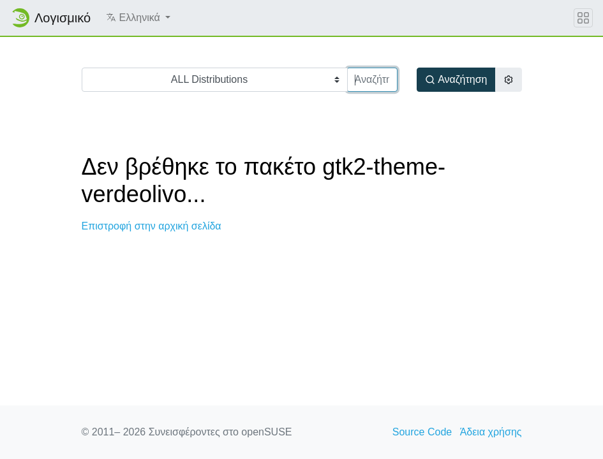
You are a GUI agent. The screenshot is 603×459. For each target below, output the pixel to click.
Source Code (422, 431)
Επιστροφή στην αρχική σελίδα (151, 226)
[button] (138, 18)
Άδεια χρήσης (491, 431)
